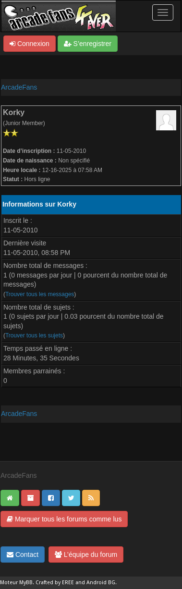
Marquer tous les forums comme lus (64, 519)
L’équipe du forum (86, 554)
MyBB (26, 582)
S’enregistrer (87, 43)
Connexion (29, 43)
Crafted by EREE (55, 582)
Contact (22, 554)
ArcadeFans (19, 87)
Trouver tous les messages (39, 294)
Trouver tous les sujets (34, 335)
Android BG (100, 582)
